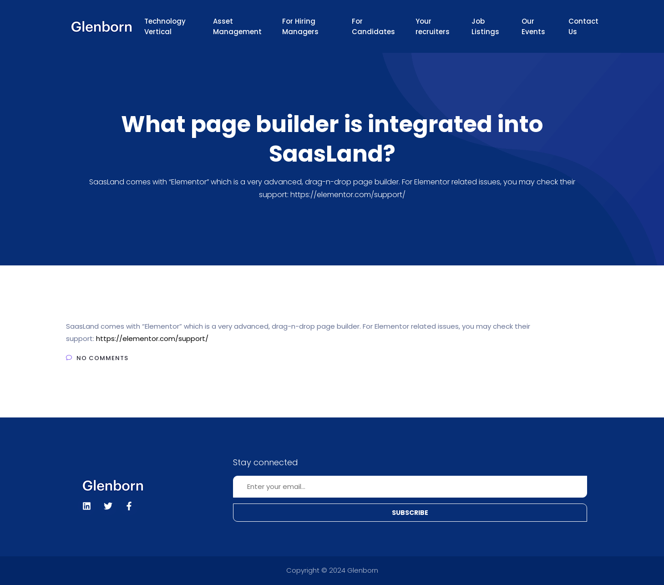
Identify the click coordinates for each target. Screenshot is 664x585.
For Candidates (373, 26)
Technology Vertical (165, 26)
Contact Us (583, 26)
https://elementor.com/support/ (152, 338)
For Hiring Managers (300, 26)
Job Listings (485, 26)
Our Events (533, 26)
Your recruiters (433, 26)
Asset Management (237, 26)
